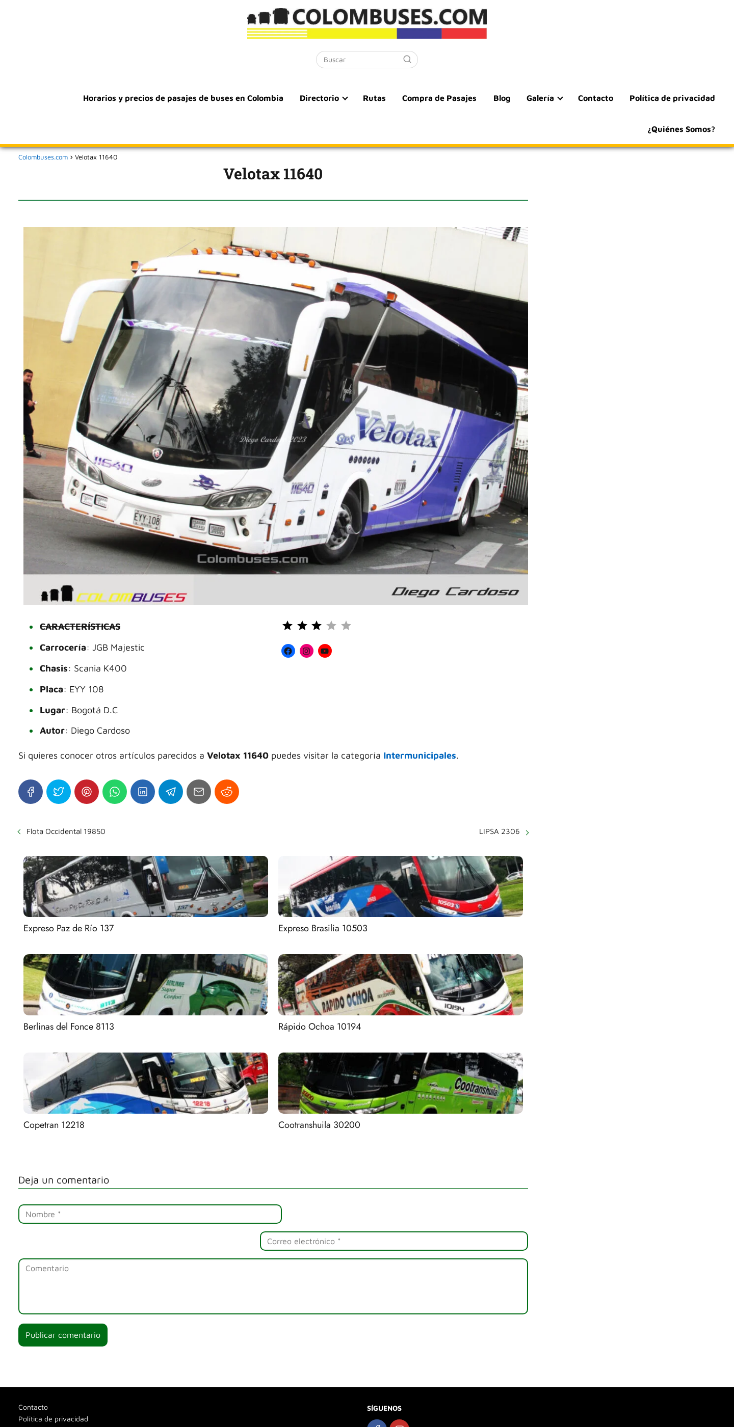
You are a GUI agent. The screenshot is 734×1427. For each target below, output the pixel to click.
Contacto (597, 97)
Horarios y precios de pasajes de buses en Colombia (190, 97)
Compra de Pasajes (444, 97)
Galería (542, 97)
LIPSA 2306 (499, 830)
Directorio (325, 97)
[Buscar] (407, 59)
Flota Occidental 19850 (66, 830)
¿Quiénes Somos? (682, 128)
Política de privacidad (673, 97)
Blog (504, 97)
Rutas (380, 97)
